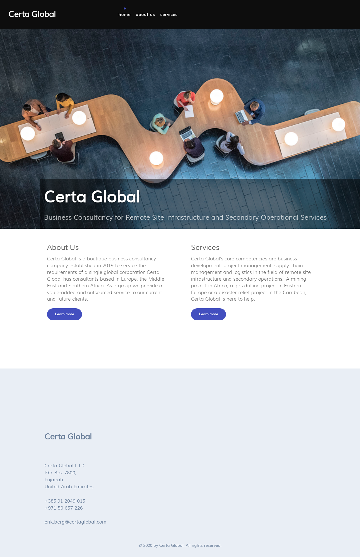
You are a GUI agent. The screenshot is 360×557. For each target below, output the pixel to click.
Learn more (64, 314)
